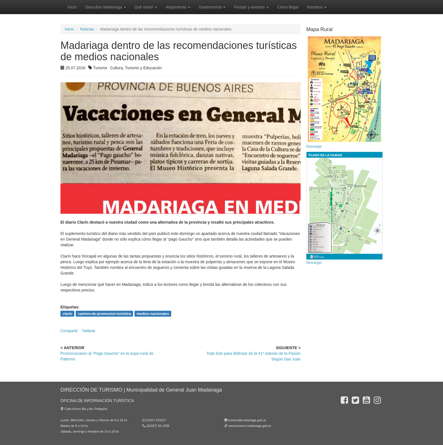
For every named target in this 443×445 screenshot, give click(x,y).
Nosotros (317, 7)
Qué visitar (145, 7)
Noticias (87, 29)
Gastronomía (212, 7)
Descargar (314, 146)
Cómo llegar (287, 7)
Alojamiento (178, 7)
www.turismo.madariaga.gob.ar (249, 425)
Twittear (88, 331)
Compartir (69, 331)
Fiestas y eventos (251, 7)
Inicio (72, 7)
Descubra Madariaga (105, 7)
